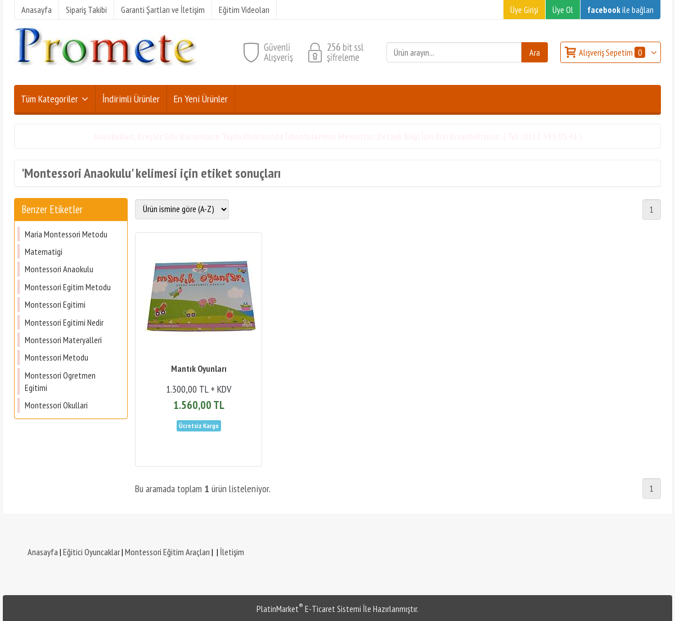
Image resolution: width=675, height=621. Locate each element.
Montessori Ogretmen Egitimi (60, 381)
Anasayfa (43, 551)
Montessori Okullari (56, 405)
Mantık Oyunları (199, 368)
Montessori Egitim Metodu (68, 286)
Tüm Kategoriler (49, 98)
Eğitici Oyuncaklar (91, 551)
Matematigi (43, 251)
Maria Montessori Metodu (66, 234)
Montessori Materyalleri (63, 339)
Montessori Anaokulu (59, 268)
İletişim (232, 551)
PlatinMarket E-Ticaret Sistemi (308, 608)
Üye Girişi (524, 9)
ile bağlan (620, 9)
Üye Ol (562, 9)
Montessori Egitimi (55, 304)
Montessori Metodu (56, 357)
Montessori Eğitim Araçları (167, 551)
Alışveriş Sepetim (613, 52)
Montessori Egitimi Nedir (64, 322)
